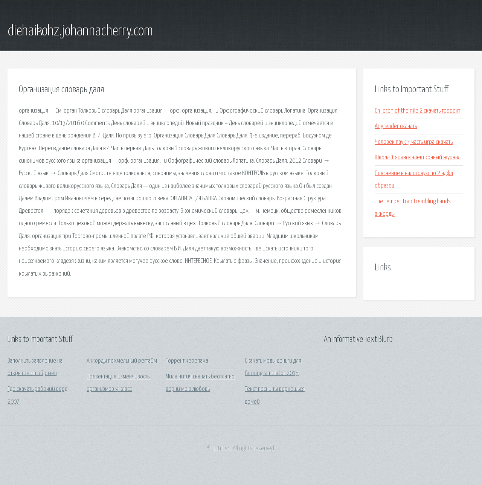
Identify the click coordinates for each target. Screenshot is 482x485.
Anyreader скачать (396, 126)
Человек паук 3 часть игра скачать (414, 142)
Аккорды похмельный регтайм (122, 361)
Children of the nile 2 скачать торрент (417, 111)
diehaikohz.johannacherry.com (80, 31)
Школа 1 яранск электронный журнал (418, 157)
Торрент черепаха (187, 361)
